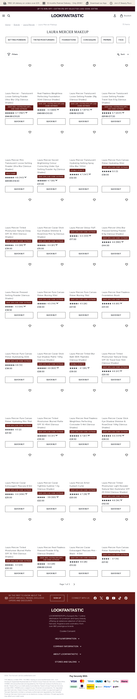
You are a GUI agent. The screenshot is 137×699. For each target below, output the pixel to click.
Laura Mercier (29, 25)
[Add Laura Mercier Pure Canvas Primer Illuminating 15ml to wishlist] (127, 519)
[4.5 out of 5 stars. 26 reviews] (78, 303)
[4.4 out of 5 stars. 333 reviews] (79, 236)
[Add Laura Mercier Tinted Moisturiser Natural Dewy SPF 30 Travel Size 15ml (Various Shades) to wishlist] (127, 326)
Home (7, 25)
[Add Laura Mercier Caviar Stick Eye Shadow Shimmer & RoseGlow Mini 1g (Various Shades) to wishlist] (62, 200)
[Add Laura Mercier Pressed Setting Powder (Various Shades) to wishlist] (30, 264)
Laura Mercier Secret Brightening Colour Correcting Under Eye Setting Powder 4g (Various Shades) (51, 166)
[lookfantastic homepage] (67, 15)
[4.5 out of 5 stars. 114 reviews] (46, 303)
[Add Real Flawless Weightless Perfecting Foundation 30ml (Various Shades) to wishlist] (62, 65)
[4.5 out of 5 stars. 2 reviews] (13, 429)
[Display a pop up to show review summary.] (26, 113)
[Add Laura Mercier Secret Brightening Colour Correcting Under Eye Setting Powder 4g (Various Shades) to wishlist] (62, 132)
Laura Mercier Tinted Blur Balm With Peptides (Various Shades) (82, 356)
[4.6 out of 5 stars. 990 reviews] (111, 242)
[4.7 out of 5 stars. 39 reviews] (78, 494)
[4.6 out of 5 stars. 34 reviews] (111, 500)
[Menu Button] (3, 15)
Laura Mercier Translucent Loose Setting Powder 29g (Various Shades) (83, 96)
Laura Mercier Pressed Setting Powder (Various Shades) (17, 295)
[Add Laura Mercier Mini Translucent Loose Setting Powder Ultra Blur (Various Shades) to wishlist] (30, 132)
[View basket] (125, 15)
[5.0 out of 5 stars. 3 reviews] (110, 171)
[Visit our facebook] (95, 598)
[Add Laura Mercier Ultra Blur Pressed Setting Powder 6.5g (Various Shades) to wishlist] (127, 200)
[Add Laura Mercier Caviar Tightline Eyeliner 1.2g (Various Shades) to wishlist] (62, 455)
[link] (115, 15)
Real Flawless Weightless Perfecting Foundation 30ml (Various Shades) (49, 96)
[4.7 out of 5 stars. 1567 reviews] (15, 113)
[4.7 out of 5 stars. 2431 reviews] (112, 113)
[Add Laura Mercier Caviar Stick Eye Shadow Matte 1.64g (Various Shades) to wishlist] (62, 326)
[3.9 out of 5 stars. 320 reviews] (46, 497)
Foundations (69, 40)
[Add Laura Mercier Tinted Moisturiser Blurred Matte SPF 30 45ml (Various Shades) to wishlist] (62, 390)
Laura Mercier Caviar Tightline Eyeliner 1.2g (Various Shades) (48, 486)
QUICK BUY (19, 121)
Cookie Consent (67, 631)
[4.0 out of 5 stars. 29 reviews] (46, 563)
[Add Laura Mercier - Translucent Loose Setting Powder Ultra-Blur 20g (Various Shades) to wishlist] (30, 65)
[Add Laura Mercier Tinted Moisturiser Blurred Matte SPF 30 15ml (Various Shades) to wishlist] (30, 519)
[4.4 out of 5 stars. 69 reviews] (14, 245)
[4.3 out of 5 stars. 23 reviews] (14, 565)
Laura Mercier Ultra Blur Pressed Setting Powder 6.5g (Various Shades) (114, 230)
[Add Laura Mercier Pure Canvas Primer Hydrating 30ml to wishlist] (127, 132)
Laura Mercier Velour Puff (82, 227)
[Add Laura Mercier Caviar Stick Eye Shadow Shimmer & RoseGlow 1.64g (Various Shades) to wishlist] (127, 390)
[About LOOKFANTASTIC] (67, 654)
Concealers (89, 40)
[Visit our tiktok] (120, 598)
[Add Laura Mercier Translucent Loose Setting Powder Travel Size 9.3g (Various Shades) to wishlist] (127, 65)
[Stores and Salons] (67, 662)
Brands (17, 25)
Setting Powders (17, 40)
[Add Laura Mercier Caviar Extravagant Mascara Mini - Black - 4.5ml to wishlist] (94, 519)
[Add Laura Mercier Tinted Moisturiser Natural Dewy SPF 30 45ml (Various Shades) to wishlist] (30, 200)
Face (121, 40)
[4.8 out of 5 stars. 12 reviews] (13, 365)
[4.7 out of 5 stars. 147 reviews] (79, 174)
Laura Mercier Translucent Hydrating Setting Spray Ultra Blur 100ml (83, 163)
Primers (107, 40)
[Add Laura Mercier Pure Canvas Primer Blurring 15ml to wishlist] (94, 264)
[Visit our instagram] (107, 598)
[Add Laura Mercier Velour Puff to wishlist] (94, 200)
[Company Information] (67, 646)
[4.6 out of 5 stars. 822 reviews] (46, 368)
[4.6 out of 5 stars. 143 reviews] (14, 177)
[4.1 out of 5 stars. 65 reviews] (78, 368)
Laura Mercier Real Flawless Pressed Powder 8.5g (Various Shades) (51, 550)
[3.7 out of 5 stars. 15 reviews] (110, 558)
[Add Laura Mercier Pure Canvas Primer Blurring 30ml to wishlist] (62, 264)
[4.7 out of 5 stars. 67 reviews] (78, 435)
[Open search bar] (8, 15)
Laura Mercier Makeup (67, 32)
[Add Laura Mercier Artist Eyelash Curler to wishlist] (94, 455)
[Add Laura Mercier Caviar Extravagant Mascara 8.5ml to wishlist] (30, 455)
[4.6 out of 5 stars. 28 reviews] (78, 561)
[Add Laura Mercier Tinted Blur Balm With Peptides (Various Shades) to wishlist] (94, 326)
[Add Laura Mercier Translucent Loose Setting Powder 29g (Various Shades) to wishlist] (94, 65)
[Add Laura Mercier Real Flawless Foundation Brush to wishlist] (127, 264)
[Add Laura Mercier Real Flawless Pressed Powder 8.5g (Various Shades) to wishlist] (62, 519)
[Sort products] (123, 54)
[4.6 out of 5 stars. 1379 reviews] (112, 435)
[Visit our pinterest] (126, 598)
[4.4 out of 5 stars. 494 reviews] (15, 494)
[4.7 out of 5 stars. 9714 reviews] (79, 109)
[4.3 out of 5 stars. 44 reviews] (14, 306)
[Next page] (74, 584)
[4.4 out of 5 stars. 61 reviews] (46, 245)
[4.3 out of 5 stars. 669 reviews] (46, 109)
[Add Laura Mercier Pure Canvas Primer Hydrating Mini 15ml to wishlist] (30, 390)
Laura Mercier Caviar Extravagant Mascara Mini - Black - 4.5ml (83, 550)
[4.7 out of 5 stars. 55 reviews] (46, 180)
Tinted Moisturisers (43, 40)
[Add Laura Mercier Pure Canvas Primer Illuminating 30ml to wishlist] (30, 326)
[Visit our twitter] (101, 598)
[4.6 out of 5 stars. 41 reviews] (110, 371)
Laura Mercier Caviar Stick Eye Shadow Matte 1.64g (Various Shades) (50, 356)
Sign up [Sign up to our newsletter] (57, 598)
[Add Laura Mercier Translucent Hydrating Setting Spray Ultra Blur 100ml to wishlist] (94, 132)
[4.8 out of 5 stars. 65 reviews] (111, 303)
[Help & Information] (67, 638)
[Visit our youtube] (114, 598)
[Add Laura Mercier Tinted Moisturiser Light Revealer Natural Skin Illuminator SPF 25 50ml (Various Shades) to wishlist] (127, 455)
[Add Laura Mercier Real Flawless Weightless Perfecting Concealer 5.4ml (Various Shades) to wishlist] (94, 390)
